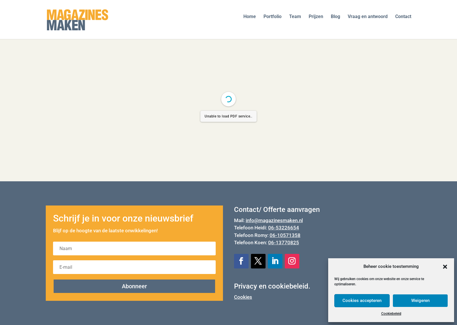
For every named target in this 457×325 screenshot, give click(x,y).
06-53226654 (283, 228)
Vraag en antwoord (368, 17)
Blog (335, 17)
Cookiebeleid (391, 314)
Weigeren (420, 300)
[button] (445, 267)
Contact (403, 17)
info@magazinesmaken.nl (274, 220)
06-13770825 (283, 242)
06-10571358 (285, 235)
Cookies (243, 297)
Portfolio (272, 17)
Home (249, 17)
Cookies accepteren (362, 300)
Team (295, 17)
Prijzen (316, 17)
